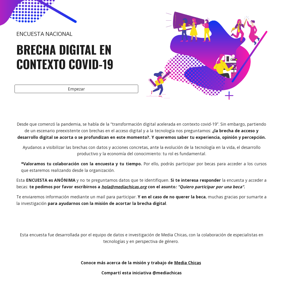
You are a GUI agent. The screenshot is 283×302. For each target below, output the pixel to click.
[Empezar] (76, 89)
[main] (76, 45)
